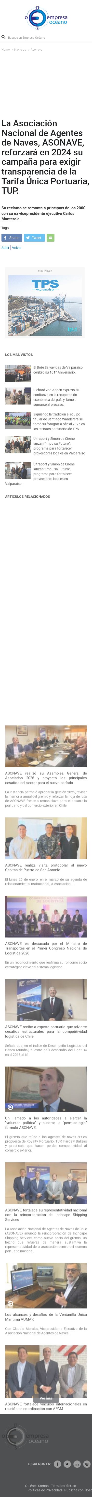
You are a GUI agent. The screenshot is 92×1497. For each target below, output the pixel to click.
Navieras (20, 49)
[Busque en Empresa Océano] (30, 37)
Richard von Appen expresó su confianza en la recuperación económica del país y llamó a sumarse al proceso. (56, 401)
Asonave (36, 49)
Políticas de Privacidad (62, 1490)
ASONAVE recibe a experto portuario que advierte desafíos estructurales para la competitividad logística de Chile (46, 1210)
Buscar (3, 37)
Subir (5, 247)
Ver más (46, 1400)
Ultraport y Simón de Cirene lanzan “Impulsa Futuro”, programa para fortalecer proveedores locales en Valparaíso (59, 449)
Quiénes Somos (54, 1486)
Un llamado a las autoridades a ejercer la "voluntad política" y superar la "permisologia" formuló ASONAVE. (46, 1301)
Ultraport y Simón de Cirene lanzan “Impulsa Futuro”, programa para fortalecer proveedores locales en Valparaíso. (40, 479)
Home (5, 49)
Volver (17, 247)
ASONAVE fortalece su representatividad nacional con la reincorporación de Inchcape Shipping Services (46, 1393)
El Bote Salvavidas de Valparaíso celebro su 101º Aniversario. (58, 373)
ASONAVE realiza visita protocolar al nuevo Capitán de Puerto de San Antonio (46, 1046)
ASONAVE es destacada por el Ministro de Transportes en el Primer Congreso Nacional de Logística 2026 (46, 1127)
